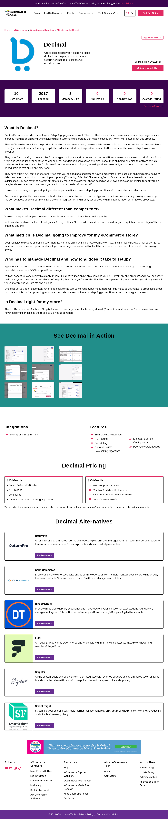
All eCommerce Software (38, 796)
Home (7, 30)
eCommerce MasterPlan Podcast (77, 787)
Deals (37, 13)
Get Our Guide (150, 13)
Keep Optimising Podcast (77, 793)
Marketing (35, 785)
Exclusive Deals (38, 775)
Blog (66, 767)
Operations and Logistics (42, 30)
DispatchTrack (43, 604)
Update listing (147, 772)
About (107, 771)
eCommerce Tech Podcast (78, 780)
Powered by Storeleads (153, 106)
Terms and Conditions (108, 814)
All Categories (20, 30)
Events (70, 13)
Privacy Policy (86, 814)
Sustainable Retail (39, 790)
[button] (53, 13)
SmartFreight (43, 706)
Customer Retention (41, 780)
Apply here (127, 3)
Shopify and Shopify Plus (23, 434)
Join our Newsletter (147, 68)
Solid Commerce (45, 570)
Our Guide (69, 798)
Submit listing (147, 767)
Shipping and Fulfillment (68, 30)
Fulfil (38, 638)
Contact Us (110, 775)
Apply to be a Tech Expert (149, 783)
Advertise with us (148, 777)
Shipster (40, 672)
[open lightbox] (17, 354)
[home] (16, 13)
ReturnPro (41, 536)
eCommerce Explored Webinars (75, 774)
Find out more (44, 555)
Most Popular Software (42, 771)
